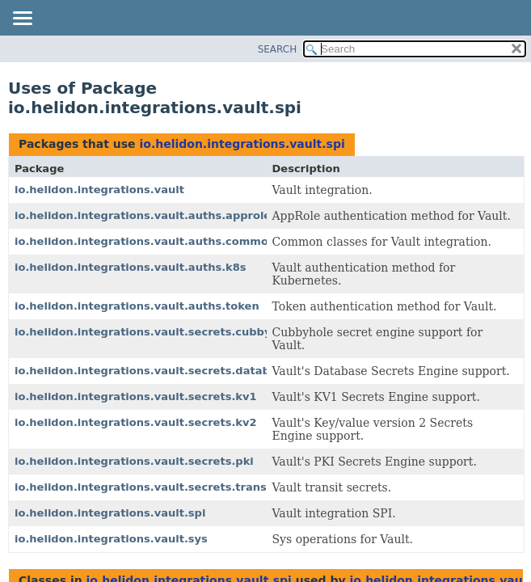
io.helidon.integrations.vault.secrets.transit (145, 487)
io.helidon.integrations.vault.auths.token (137, 306)
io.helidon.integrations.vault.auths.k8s (131, 267)
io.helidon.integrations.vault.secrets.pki (134, 461)
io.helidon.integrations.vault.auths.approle (143, 215)
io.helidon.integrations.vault (99, 189)
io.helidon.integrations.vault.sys (111, 539)
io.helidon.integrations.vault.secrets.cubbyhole (156, 332)
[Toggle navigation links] (22, 19)
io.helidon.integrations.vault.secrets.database (152, 371)
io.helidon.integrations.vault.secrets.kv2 (136, 422)
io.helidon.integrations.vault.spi (241, 143)
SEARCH (277, 49)
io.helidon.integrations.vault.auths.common (145, 241)
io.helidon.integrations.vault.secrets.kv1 (136, 396)
